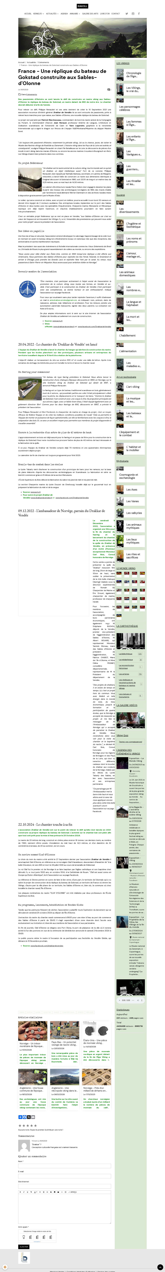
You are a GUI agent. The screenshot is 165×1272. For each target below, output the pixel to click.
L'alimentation (127, 351)
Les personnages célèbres (129, 108)
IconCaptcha (37, 1241)
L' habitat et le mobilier (133, 449)
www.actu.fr (57, 321)
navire (38, 1012)
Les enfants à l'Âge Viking (133, 138)
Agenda (64, 13)
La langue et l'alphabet (133, 303)
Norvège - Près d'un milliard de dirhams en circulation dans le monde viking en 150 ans (96, 1089)
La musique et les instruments (133, 400)
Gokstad (47, 1012)
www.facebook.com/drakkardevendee (47, 946)
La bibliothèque (130, 653)
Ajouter (24, 1247)
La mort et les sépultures (132, 318)
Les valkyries (134, 513)
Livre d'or (105, 13)
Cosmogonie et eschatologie (128, 476)
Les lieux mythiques (132, 541)
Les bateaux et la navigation (133, 415)
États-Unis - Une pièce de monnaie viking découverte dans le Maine (95, 1041)
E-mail (21, 1171)
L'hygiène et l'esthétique (133, 225)
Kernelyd (37, 13)
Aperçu (72, 1192)
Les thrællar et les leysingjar (133, 183)
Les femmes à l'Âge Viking (133, 123)
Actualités (51, 13)
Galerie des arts (90, 13)
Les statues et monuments (130, 695)
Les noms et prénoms (133, 240)
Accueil (28, 13)
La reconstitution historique (130, 666)
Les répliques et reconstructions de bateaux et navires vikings (131, 684)
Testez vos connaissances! (130, 742)
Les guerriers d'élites (131, 168)
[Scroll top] (160, 1267)
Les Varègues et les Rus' (133, 153)
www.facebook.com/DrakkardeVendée (94, 326)
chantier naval (68, 1012)
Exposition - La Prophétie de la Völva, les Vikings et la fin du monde (136, 922)
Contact (115, 13)
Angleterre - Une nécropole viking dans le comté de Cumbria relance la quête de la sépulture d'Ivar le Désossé (64, 1089)
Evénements (43, 62)
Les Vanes (132, 501)
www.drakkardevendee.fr (64, 326)
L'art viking (132, 387)
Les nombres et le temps (133, 289)
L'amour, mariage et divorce (133, 255)
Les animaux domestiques (127, 274)
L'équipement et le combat (129, 434)
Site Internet (23, 1181)
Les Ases (131, 489)
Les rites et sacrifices (133, 556)
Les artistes (130, 674)
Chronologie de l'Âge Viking (133, 75)
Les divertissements (129, 210)
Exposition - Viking (135, 859)
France (57, 1012)
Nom (20, 1161)
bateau (30, 1012)
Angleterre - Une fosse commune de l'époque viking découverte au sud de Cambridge (32, 1089)
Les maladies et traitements (133, 364)
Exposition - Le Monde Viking (136, 759)
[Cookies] (5, 1267)
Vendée (81, 1012)
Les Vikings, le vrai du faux (133, 89)
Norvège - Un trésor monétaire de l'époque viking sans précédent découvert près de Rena (32, 1045)
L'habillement (127, 335)
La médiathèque (130, 659)
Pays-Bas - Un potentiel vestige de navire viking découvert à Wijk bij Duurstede (64, 1043)
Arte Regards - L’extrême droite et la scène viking (136, 811)
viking (21, 1012)
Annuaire (74, 13)
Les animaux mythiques (133, 526)
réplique (90, 1012)
